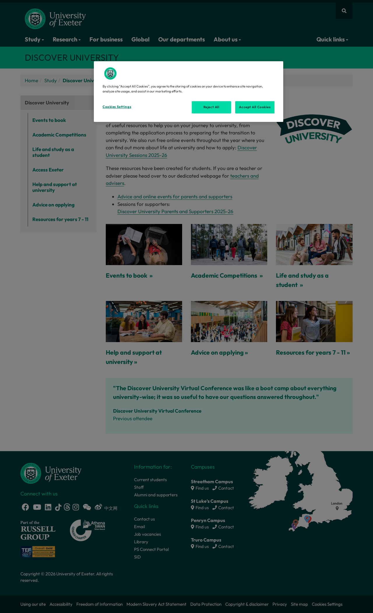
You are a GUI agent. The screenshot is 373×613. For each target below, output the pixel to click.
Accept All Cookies (254, 107)
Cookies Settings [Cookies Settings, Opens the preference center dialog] (117, 107)
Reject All (211, 107)
